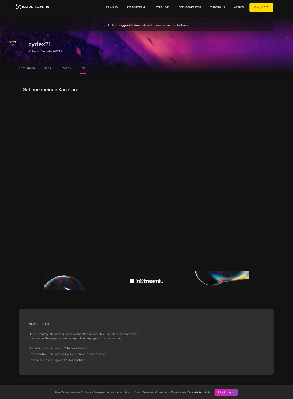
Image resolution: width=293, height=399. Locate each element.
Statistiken (27, 68)
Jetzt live (161, 7)
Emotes (65, 68)
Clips (47, 68)
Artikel (239, 7)
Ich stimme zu (226, 392)
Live (83, 68)
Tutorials (217, 7)
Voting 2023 (261, 7)
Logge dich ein (128, 25)
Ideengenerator (189, 7)
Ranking (112, 7)
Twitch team (136, 7)
